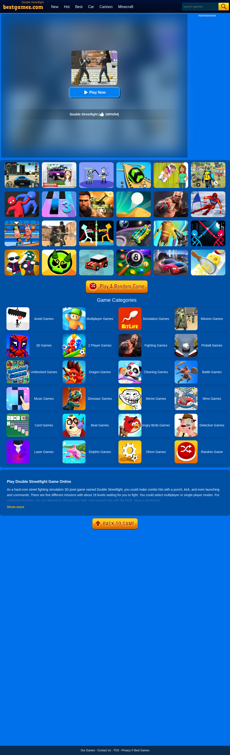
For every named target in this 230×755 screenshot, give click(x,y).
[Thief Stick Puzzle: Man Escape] (96, 163)
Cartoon (106, 7)
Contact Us (104, 750)
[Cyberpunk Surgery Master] (171, 222)
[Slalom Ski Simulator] (208, 193)
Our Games (88, 750)
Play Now (94, 92)
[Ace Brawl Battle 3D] (59, 251)
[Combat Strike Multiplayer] (59, 222)
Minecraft (125, 7)
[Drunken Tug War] (96, 222)
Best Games (141, 750)
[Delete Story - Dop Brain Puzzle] (171, 163)
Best (79, 7)
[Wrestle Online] (22, 222)
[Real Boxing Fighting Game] (171, 193)
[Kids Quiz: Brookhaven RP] (59, 163)
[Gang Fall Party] (22, 251)
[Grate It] (208, 251)
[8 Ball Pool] (133, 251)
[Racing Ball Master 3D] (133, 163)
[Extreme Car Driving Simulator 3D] (22, 163)
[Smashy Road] (96, 251)
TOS (116, 750)
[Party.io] (22, 193)
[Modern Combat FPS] (96, 193)
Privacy (125, 750)
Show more (15, 507)
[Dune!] (133, 193)
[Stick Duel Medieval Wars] (208, 222)
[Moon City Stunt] (133, 222)
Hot (67, 7)
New (54, 7)
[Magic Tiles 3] (59, 193)
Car (91, 7)
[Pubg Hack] (208, 163)
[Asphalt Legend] (171, 251)
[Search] (200, 6)
